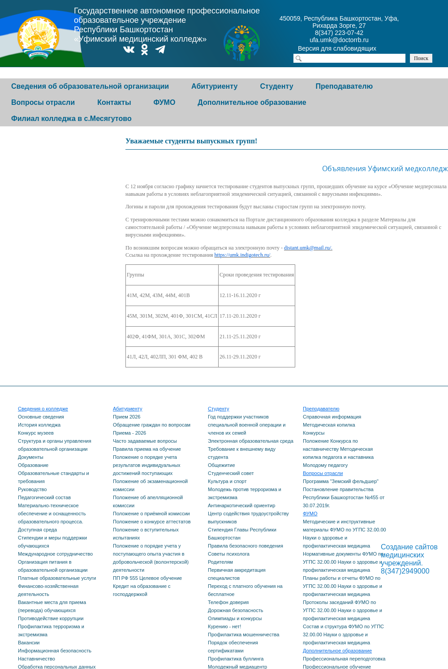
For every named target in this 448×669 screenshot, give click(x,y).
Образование (33, 465)
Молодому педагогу (325, 465)
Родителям (220, 562)
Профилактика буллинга (235, 658)
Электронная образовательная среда (250, 441)
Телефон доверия (228, 602)
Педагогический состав (44, 497)
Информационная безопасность (54, 650)
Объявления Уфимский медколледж (379, 168)
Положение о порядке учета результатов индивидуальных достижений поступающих (147, 465)
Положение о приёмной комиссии (151, 513)
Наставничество (36, 658)
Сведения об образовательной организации (90, 86)
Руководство (32, 489)
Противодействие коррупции (50, 618)
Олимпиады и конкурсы (235, 618)
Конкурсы (313, 433)
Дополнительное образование (252, 102)
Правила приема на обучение (147, 449)
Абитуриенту (214, 86)
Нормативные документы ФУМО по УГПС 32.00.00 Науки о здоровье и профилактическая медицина (343, 562)
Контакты (114, 102)
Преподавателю (344, 86)
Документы (30, 457)
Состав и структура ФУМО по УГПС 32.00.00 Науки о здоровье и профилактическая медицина (343, 634)
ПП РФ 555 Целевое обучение (147, 578)
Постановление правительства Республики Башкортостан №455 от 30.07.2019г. (343, 497)
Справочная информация (332, 416)
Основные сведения (41, 416)
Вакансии (29, 642)
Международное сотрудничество (55, 554)
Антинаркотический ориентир (241, 505)
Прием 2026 (126, 416)
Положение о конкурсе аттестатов (152, 521)
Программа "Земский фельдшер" (341, 481)
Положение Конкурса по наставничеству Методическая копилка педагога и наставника (338, 449)
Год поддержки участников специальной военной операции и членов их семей (246, 425)
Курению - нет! (224, 626)
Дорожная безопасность (235, 610)
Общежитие (221, 465)
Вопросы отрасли (43, 102)
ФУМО (165, 102)
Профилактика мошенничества (243, 634)
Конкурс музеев (36, 433)
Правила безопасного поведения (245, 545)
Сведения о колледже (43, 408)
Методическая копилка (329, 424)
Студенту (276, 86)
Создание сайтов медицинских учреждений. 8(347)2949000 (409, 559)
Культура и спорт (227, 481)
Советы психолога (229, 554)
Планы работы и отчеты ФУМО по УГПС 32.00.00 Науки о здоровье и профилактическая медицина (342, 586)
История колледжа (39, 424)
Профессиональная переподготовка (344, 658)
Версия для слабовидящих (345, 49)
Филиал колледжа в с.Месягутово (71, 118)
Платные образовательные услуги (57, 578)
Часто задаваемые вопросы (145, 441)
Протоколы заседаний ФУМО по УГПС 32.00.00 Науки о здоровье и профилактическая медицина (342, 610)
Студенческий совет (231, 473)
